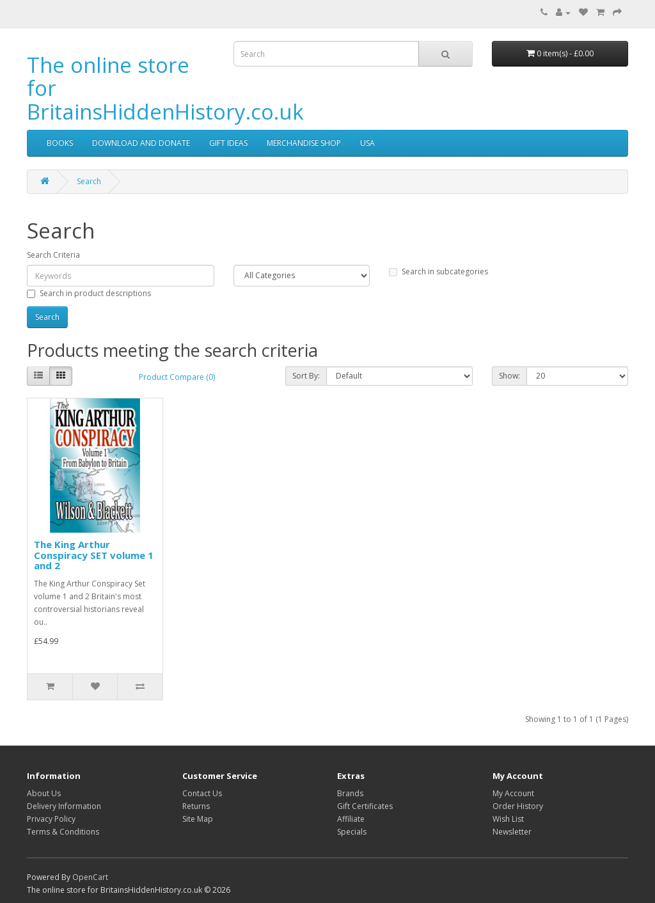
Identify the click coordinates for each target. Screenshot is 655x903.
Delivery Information (64, 806)
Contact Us (202, 793)
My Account (513, 793)
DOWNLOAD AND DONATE (141, 142)
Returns (196, 806)
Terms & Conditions (63, 831)
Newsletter (512, 831)
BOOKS (60, 142)
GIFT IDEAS (228, 142)
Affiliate (351, 818)
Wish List (508, 818)
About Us (44, 793)
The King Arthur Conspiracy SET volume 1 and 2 (94, 555)
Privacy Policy (51, 818)
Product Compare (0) (177, 377)
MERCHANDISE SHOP (304, 142)
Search (89, 181)
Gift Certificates (365, 806)
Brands (350, 793)
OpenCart (90, 877)
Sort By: (306, 375)
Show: (509, 375)
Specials (352, 831)
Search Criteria (53, 254)
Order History (518, 806)
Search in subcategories (438, 271)
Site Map (197, 818)
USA (367, 142)
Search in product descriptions (89, 293)
